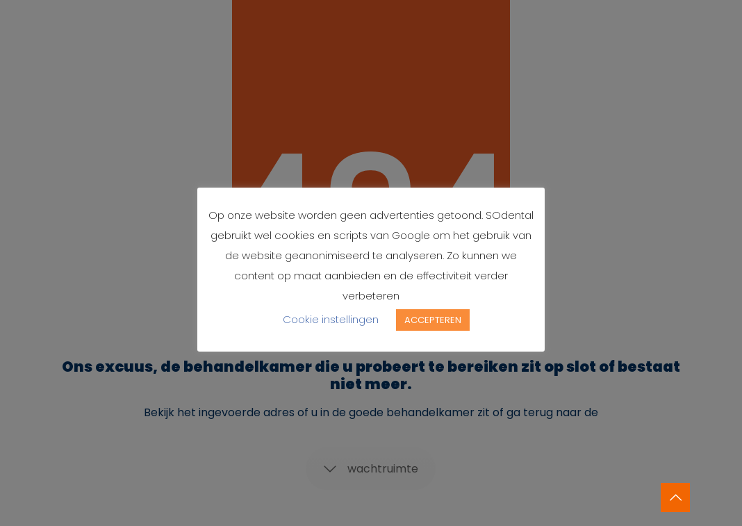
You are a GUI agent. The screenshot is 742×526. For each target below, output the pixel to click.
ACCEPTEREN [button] (432, 320)
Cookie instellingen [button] (331, 319)
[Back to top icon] (675, 497)
